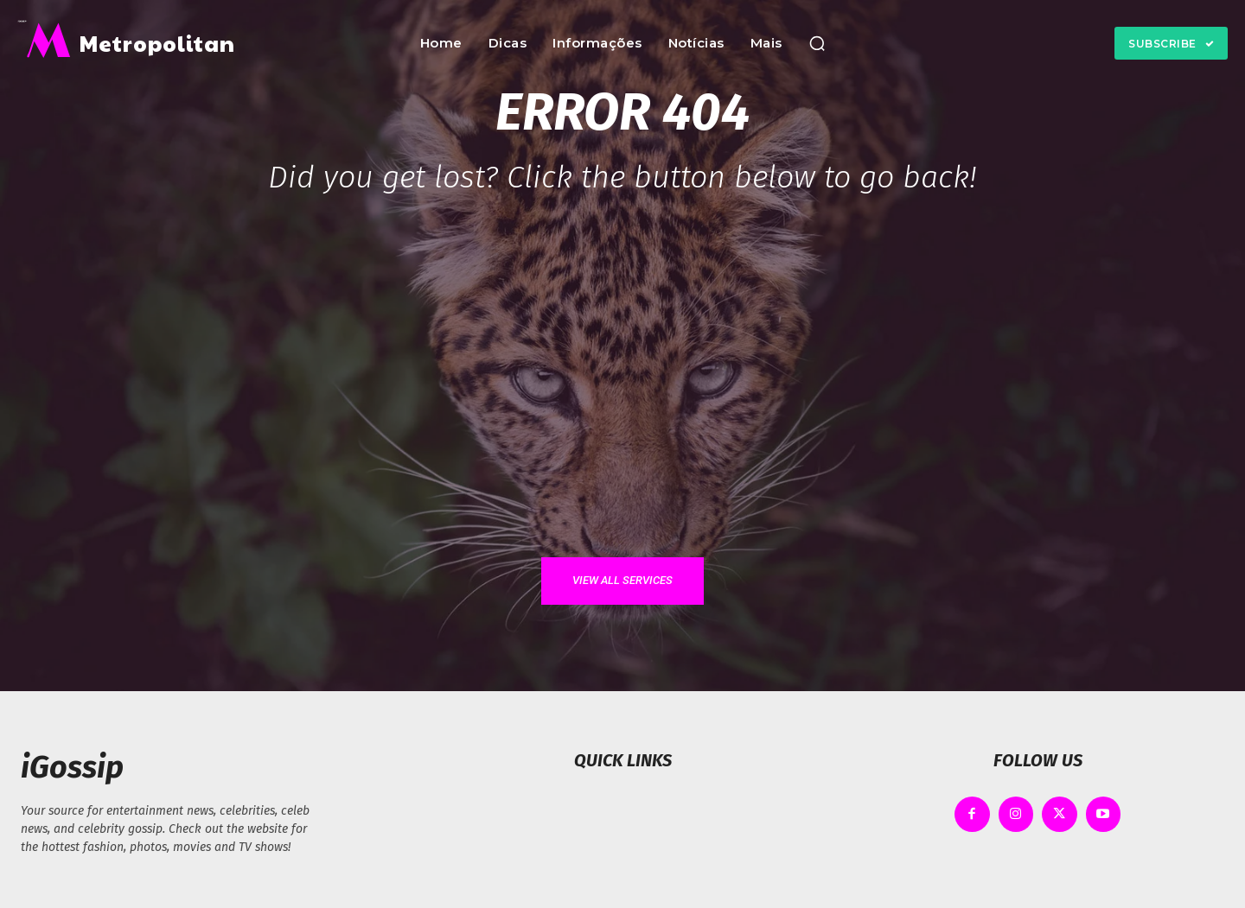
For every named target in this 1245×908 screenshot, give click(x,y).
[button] (817, 43)
